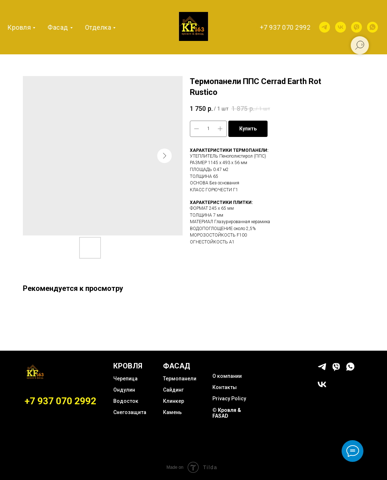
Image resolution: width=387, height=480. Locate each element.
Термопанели (179, 378)
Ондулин (124, 390)
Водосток (125, 401)
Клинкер (173, 401)
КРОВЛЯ (127, 366)
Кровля (19, 27)
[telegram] (324, 27)
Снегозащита (129, 412)
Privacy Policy (229, 398)
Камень (172, 412)
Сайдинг (173, 390)
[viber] (356, 27)
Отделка (98, 27)
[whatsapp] (372, 27)
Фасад (58, 27)
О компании (227, 376)
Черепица (125, 378)
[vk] (340, 27)
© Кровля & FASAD (226, 413)
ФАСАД (176, 366)
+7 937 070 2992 (285, 27)
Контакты (224, 387)
